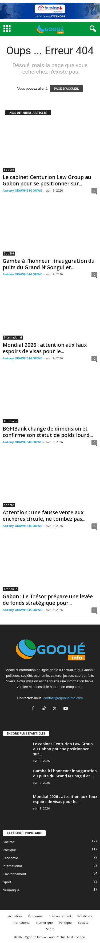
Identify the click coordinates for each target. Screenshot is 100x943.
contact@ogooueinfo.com (63, 698)
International (13, 337)
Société (9, 170)
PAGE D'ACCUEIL (66, 88)
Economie (10, 421)
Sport (7, 882)
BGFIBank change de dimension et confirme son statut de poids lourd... (48, 432)
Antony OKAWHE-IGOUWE (22, 190)
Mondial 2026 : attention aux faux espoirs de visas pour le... (45, 348)
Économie (35, 916)
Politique (9, 850)
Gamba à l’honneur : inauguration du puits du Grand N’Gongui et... (49, 264)
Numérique (11, 890)
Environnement (14, 874)
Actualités (15, 916)
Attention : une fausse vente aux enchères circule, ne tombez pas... (44, 515)
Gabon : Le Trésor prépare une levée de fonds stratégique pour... (48, 599)
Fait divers (84, 916)
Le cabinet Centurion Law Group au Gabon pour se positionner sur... (47, 180)
